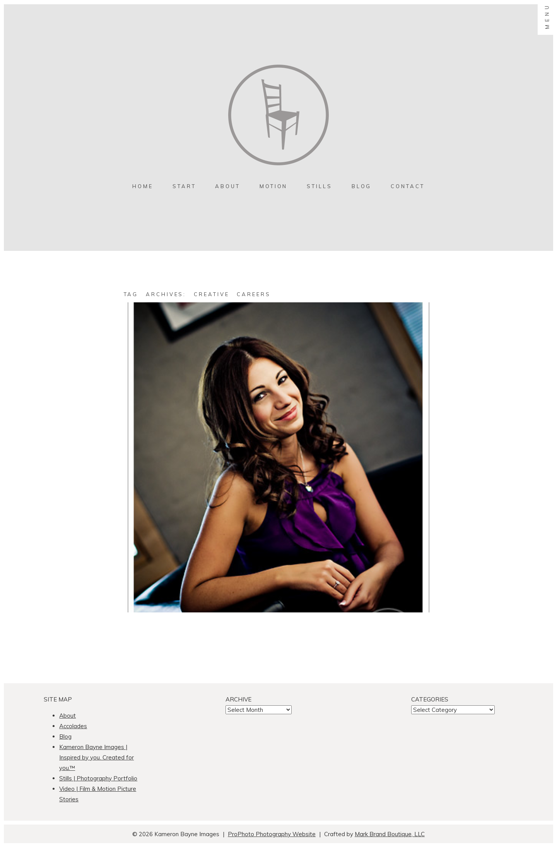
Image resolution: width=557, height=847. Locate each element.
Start (184, 186)
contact (407, 186)
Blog (362, 186)
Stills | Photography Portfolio (98, 778)
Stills (319, 186)
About (227, 186)
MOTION (273, 186)
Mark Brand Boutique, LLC (390, 834)
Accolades (73, 726)
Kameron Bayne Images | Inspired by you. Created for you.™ (96, 757)
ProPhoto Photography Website (272, 834)
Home (142, 186)
